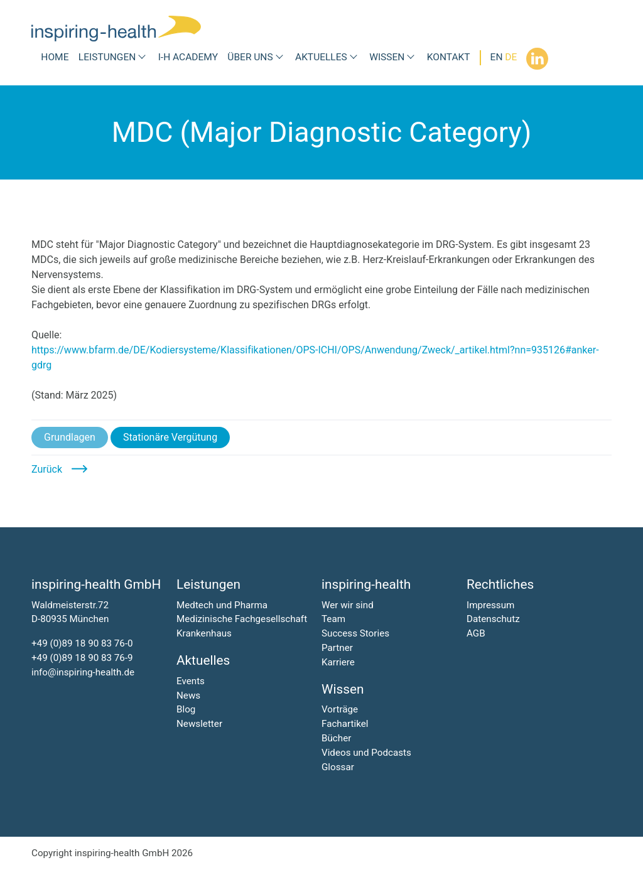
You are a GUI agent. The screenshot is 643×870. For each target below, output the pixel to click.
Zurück (46, 469)
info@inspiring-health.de (82, 672)
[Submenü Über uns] (279, 57)
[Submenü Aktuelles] (353, 57)
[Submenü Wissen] (410, 57)
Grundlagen (69, 437)
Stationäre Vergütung (170, 437)
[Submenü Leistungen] (142, 57)
